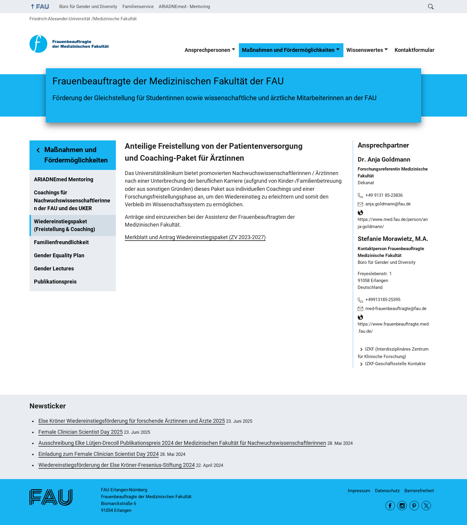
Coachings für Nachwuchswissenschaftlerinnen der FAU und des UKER (72, 200)
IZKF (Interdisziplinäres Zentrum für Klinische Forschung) (393, 352)
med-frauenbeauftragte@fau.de (395, 308)
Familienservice (138, 6)
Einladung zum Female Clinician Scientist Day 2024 (98, 454)
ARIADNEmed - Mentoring (184, 6)
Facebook (390, 505)
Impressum (359, 490)
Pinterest (414, 505)
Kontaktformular (415, 50)
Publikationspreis (55, 282)
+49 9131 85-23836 (384, 195)
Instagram (402, 505)
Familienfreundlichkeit (61, 242)
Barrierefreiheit (419, 490)
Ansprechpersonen (207, 50)
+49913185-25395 (382, 299)
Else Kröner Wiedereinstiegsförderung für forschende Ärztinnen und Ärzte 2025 (131, 421)
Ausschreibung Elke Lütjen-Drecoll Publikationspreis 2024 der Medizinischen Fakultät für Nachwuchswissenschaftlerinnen (182, 443)
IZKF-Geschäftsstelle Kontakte (395, 363)
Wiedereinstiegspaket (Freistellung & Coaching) (64, 225)
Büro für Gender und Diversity (88, 6)
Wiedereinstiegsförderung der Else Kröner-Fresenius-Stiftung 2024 (116, 465)
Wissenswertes (364, 50)
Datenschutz (387, 490)
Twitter (426, 505)
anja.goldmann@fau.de (388, 204)
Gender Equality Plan (59, 255)
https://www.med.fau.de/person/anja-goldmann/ (393, 223)
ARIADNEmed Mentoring (63, 179)
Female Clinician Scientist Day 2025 (80, 432)
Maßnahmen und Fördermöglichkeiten (288, 50)
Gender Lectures (54, 269)
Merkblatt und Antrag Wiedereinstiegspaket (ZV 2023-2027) (195, 237)
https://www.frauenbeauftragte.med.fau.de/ (393, 327)
